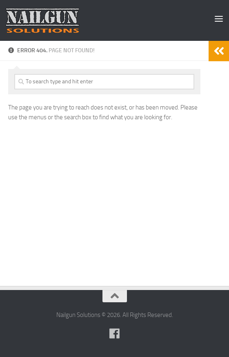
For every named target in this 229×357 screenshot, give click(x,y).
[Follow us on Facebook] (114, 333)
